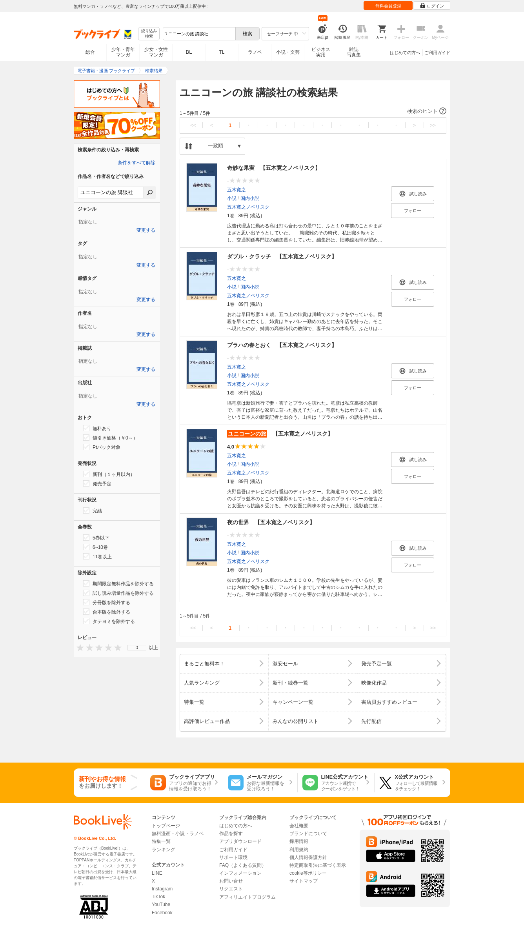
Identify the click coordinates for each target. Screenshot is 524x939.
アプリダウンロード (240, 841)
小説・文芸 (288, 52)
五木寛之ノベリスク (248, 207)
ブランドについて (308, 833)
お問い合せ (231, 881)
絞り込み (149, 34)
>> (433, 125)
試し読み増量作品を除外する (118, 593)
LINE (157, 873)
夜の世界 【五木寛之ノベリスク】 (271, 522)
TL (221, 52)
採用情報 (298, 841)
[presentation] (78, 647)
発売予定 (97, 483)
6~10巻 (95, 547)
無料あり (97, 428)
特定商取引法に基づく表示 (317, 865)
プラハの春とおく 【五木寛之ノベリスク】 (282, 345)
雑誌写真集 (354, 52)
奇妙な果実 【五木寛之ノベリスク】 (273, 168)
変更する (145, 230)
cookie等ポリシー (308, 873)
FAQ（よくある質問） (242, 865)
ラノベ (255, 52)
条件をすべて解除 (136, 162)
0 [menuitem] (137, 647)
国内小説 (249, 198)
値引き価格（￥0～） (110, 437)
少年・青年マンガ (123, 52)
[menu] (136, 647)
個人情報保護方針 (308, 857)
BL (189, 52)
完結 (92, 510)
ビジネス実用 (320, 52)
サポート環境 (233, 857)
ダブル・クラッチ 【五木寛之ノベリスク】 (282, 256)
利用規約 (298, 849)
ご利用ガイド (437, 52)
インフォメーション (240, 873)
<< (193, 125)
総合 (90, 52)
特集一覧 (161, 841)
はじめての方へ (405, 52)
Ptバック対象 (101, 447)
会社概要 (298, 825)
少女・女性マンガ (156, 52)
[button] (313, 111)
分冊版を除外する (106, 602)
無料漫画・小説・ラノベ (178, 833)
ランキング (163, 849)
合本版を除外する (106, 611)
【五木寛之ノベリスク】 (280, 434)
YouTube (161, 904)
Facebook (162, 912)
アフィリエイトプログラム (247, 897)
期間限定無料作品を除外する (118, 583)
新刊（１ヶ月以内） (109, 474)
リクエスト (231, 889)
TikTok (158, 896)
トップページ (166, 825)
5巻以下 (96, 537)
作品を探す (231, 833)
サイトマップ (303, 881)
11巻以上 (97, 556)
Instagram (162, 889)
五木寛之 (236, 190)
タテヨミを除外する (109, 621)
